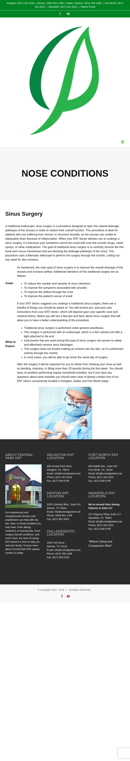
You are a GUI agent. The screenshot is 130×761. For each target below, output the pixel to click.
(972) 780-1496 (92, 3)
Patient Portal (88, 6)
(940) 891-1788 (54, 3)
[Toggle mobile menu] (123, 142)
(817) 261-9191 (26, 3)
